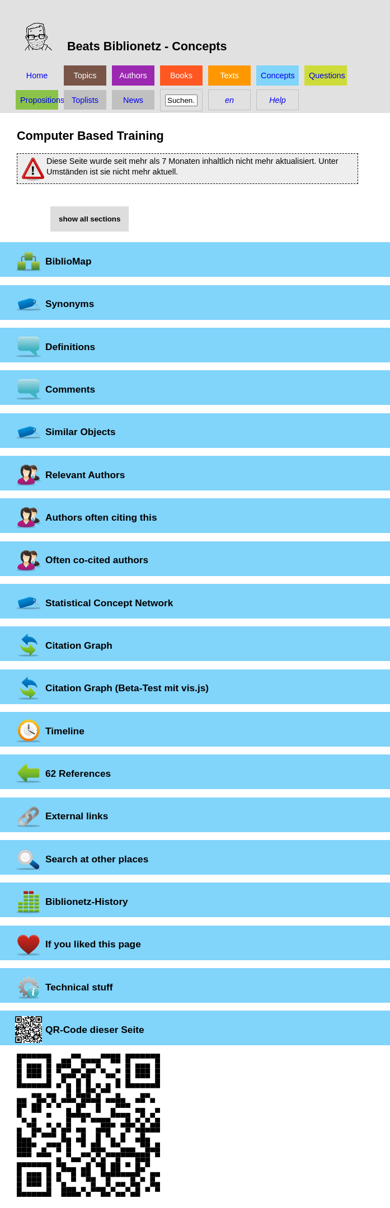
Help (277, 100)
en (229, 100)
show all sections (89, 219)
